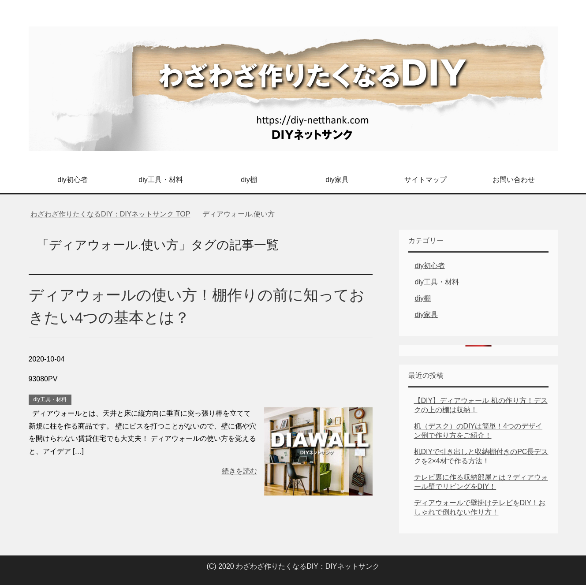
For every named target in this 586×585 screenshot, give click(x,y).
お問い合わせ (514, 179)
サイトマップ (425, 179)
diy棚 (249, 179)
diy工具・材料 (160, 179)
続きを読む (239, 471)
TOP (110, 214)
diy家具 (336, 179)
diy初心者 (72, 179)
